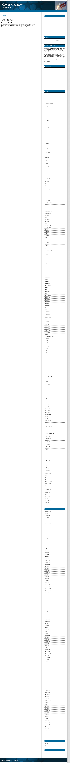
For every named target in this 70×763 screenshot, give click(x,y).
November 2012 (48, 706)
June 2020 (47, 600)
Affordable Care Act (48, 108)
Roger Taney (47, 412)
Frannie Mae (47, 252)
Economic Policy (48, 213)
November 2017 (48, 653)
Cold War (46, 172)
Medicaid (46, 350)
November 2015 (48, 682)
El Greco (47, 120)
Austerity (46, 125)
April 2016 (47, 678)
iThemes (16, 760)
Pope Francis (47, 373)
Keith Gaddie (47, 743)
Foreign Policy (47, 235)
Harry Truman (47, 291)
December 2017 (48, 651)
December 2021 (48, 564)
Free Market (47, 258)
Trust (46, 85)
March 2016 (47, 680)
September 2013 (48, 700)
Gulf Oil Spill (47, 287)
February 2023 (47, 535)
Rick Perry (47, 404)
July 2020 (47, 598)
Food (46, 233)
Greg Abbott (47, 283)
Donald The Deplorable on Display (51, 72)
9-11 (46, 98)
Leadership (47, 338)
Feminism (47, 231)
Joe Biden (47, 324)
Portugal (46, 379)
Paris (47, 245)
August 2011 (47, 732)
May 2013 (47, 702)
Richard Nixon (47, 402)
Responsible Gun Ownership (50, 398)
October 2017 (47, 655)
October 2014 (47, 696)
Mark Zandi (47, 348)
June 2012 (47, 714)
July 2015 (47, 686)
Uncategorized (47, 479)
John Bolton (48, 197)
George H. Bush (48, 267)
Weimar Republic (48, 500)
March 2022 (47, 558)
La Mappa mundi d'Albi (49, 336)
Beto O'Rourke (48, 468)
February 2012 (47, 722)
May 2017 (47, 659)
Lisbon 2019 (7, 20)
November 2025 (48, 511)
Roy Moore (48, 178)
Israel (46, 309)
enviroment (47, 221)
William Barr (48, 203)
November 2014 (48, 694)
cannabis (46, 142)
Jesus (46, 319)
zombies (46, 504)
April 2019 (47, 627)
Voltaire (46, 494)
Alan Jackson (47, 112)
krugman (46, 334)
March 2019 (47, 629)
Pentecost (47, 161)
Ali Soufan (47, 114)
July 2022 (47, 550)
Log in (46, 752)
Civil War (46, 168)
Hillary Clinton (48, 299)
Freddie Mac (47, 256)
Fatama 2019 (48, 383)
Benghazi (46, 131)
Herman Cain (47, 297)
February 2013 (47, 704)
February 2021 (47, 584)
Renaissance (47, 396)
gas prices (47, 262)
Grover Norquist (48, 285)
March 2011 (47, 734)
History (47, 312)
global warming (48, 275)
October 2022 (47, 544)
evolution (46, 229)
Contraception (47, 183)
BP (45, 135)
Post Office (47, 387)
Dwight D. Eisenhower (49, 209)
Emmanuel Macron (49, 243)
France (46, 237)
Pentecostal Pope (48, 70)
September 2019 (48, 619)
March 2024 (47, 519)
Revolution (47, 400)
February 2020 (47, 609)
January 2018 (47, 649)
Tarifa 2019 (48, 447)
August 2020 (47, 596)
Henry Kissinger (48, 295)
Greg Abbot (47, 281)
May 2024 (47, 517)
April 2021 (47, 580)
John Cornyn (47, 326)
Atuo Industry (47, 123)
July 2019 (47, 623)
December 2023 (48, 523)
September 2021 (48, 570)
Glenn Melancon (12, 4)
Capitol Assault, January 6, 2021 (51, 148)
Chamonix (47, 242)
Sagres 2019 (48, 443)
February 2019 (47, 631)
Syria (46, 454)
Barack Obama (47, 129)
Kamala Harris (47, 332)
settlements (48, 314)
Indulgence (48, 154)
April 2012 (47, 718)
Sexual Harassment (48, 420)
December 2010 (48, 736)
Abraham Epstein (49, 426)
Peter (47, 163)
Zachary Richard (48, 502)
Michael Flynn (48, 200)
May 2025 (47, 513)
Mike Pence (47, 358)
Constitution (47, 181)
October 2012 (47, 708)
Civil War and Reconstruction (50, 83)
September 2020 (48, 594)
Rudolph (46, 416)
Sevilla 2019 (48, 444)
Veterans (46, 485)
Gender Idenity (47, 265)
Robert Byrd (47, 406)
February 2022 (47, 560)
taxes (46, 456)
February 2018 (47, 647)
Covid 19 (46, 185)
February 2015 (47, 690)
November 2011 (48, 726)
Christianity (47, 157)
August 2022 (47, 548)
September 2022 (48, 546)
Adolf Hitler (47, 102)
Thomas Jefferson (48, 473)
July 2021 (47, 574)
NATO (46, 362)
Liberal (46, 340)
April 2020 (47, 604)
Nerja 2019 (48, 439)
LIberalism (47, 342)
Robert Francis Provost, (50, 376)
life (45, 344)
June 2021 (47, 576)
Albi (46, 239)
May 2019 (47, 625)
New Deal (47, 365)
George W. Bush (48, 269)
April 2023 (47, 531)
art (45, 119)
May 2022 (47, 554)
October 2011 (47, 728)
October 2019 (47, 617)
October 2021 (47, 568)
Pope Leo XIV (47, 375)
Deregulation (47, 191)
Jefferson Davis (48, 317)
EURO (46, 223)
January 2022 (47, 562)
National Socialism (49, 103)
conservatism (47, 176)
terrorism (46, 458)
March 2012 (47, 720)
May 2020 (47, 602)
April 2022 (47, 556)
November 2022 (48, 542)
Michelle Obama (48, 356)
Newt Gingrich (47, 367)
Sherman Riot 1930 (49, 462)
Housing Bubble (48, 301)
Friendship (47, 260)
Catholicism (47, 150)
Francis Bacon (47, 248)
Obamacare (47, 369)
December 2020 (48, 588)
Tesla (46, 465)
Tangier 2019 (48, 446)
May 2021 (47, 578)
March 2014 (47, 698)
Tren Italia (47, 745)
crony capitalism (48, 189)
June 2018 (47, 643)
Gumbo (46, 289)
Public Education (48, 391)
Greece (46, 279)
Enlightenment (47, 219)
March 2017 (47, 663)
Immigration (47, 305)
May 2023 (47, 529)
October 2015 (47, 684)
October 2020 (47, 592)
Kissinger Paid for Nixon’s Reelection (52, 87)
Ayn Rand (47, 127)
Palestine (46, 371)
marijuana (47, 143)
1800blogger (9, 760)
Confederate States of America (50, 174)
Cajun (46, 140)
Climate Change (48, 170)
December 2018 (48, 635)
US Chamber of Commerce (50, 481)
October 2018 (47, 637)
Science (46, 418)
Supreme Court (48, 452)
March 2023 (47, 533)
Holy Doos (48, 152)
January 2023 (47, 538)
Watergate (47, 498)
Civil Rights (47, 166)
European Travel (48, 225)
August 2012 (47, 710)
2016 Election (47, 96)
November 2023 (48, 525)
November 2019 (48, 615)
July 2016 (47, 671)
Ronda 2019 (48, 441)
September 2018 (48, 639)
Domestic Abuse (48, 193)
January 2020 (47, 611)
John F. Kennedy (48, 328)
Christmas (47, 158)
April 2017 (47, 661)
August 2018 (47, 641)
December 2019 (48, 613)
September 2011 (48, 730)
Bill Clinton (47, 133)
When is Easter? (48, 78)
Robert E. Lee (47, 408)
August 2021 (47, 572)
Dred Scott (47, 207)
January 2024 (47, 521)
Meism (46, 354)
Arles (47, 240)
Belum (47, 381)
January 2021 (47, 586)
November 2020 (48, 590)
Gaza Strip (48, 311)
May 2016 (47, 676)
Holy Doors (47, 68)
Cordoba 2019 (48, 435)
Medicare (46, 352)
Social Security (48, 425)
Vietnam (46, 487)
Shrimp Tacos (47, 81)
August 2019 (47, 621)
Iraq (45, 307)
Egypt (46, 217)
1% (45, 93)
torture (46, 475)
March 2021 (47, 582)
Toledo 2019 (48, 449)
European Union (48, 227)
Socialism (47, 429)
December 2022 (48, 540)
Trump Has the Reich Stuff (50, 76)
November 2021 (48, 566)
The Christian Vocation (49, 74)
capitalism (47, 146)
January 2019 (47, 633)
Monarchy (47, 360)
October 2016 (47, 667)
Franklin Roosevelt (48, 250)
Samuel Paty (48, 460)
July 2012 (47, 712)
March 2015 (47, 688)
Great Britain (47, 277)
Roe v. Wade (47, 410)
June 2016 (47, 673)
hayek (46, 293)
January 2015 (47, 692)
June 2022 (47, 552)
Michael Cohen (48, 199)
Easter (47, 160)
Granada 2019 (48, 438)
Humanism (47, 303)
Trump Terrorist (49, 202)
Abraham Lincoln (48, 100)
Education (47, 215)
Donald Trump (47, 195)
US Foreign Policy (48, 483)
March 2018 (47, 645)
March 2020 (47, 607)
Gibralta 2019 (48, 436)
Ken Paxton (48, 470)
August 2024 (47, 515)
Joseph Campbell (48, 330)
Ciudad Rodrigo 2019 (50, 433)
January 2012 (47, 724)
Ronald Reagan (48, 414)
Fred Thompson (48, 254)
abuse (47, 421)
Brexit (46, 137)
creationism (47, 187)
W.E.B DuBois (47, 496)
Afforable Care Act (48, 106)
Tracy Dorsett (48, 489)
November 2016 (48, 665)
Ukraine (46, 477)
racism (46, 393)
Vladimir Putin (47, 492)
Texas (46, 467)
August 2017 (47, 657)
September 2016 (48, 669)
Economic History (48, 211)
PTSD (46, 389)
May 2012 (47, 716)
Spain (46, 431)
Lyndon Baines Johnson (49, 346)
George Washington (48, 271)
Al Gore (46, 110)
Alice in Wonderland (49, 116)
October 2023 (47, 527)
